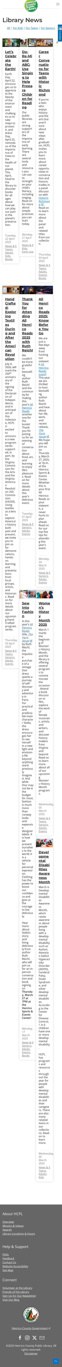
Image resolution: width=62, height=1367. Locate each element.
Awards (7, 1230)
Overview (8, 1222)
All (8, 28)
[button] (58, 4)
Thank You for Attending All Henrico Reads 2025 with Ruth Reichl (27, 324)
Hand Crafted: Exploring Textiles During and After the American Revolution (10, 329)
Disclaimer (31, 1353)
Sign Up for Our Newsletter (19, 1296)
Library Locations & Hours (18, 1233)
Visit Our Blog (10, 1300)
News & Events (14, 246)
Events (43, 275)
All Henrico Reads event (44, 369)
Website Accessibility (15, 1266)
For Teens (32, 28)
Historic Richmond (44, 201)
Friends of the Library (15, 1292)
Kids (7, 256)
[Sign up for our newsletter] (42, 1337)
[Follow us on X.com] (35, 1337)
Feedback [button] (8, 1258)
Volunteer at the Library (17, 1288)
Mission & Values (13, 1226)
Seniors (10, 657)
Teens (9, 249)
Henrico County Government (30, 1328)
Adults (9, 252)
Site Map (7, 1270)
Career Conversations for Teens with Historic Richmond (44, 73)
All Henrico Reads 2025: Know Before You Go (44, 316)
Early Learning (31, 251)
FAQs (5, 1254)
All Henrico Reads (27, 408)
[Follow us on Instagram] (28, 1337)
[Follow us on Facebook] (21, 1337)
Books (9, 259)
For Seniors (48, 28)
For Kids (18, 28)
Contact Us (9, 1262)
